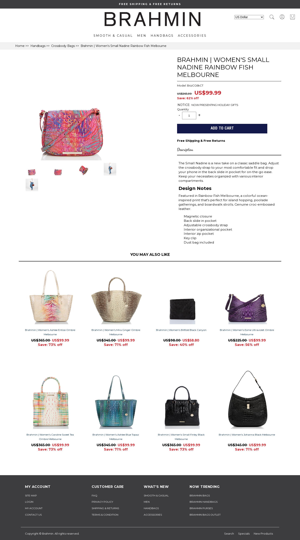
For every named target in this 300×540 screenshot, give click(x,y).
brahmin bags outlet (205, 514)
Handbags (162, 36)
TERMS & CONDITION (105, 514)
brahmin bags (200, 495)
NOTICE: (184, 105)
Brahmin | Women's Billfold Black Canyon (181, 330)
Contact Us (33, 514)
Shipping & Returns (105, 508)
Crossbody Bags (63, 46)
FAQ (94, 495)
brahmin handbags (204, 501)
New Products (263, 533)
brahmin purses (201, 508)
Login (29, 501)
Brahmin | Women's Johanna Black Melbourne (247, 434)
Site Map (31, 495)
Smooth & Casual (113, 36)
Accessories (192, 36)
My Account (33, 508)
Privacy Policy (102, 501)
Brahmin (47, 533)
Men (141, 36)
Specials (244, 533)
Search (229, 533)
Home (20, 46)
